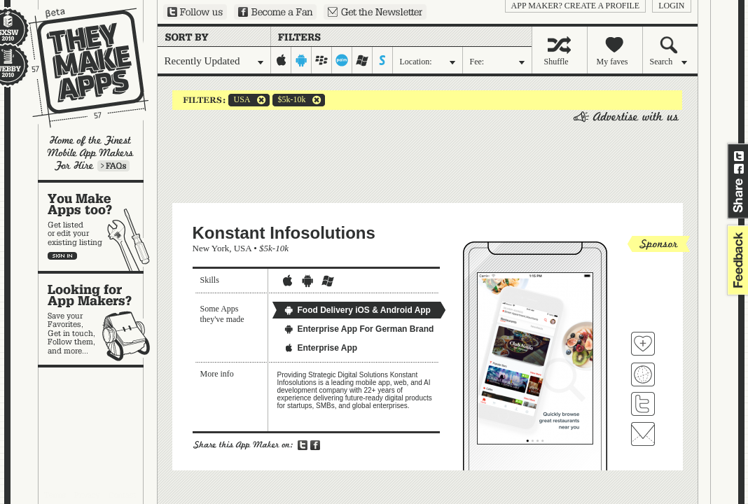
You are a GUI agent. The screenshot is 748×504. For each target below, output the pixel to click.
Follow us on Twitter (195, 12)
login (671, 5)
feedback (736, 260)
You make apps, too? (98, 227)
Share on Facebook (739, 169)
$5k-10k (289, 100)
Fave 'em (643, 344)
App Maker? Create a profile (575, 5)
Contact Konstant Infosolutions (643, 434)
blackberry (322, 60)
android (301, 60)
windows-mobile (362, 60)
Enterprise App (321, 348)
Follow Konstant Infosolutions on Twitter (643, 404)
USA (239, 100)
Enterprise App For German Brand (359, 329)
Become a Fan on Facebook (275, 12)
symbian (383, 60)
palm (342, 60)
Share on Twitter (739, 156)
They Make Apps (79, 67)
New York (211, 248)
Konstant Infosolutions (284, 232)
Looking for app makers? (98, 319)
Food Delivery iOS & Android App (357, 310)
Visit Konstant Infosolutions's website (643, 374)
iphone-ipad (281, 60)
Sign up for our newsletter (375, 12)
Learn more (113, 166)
